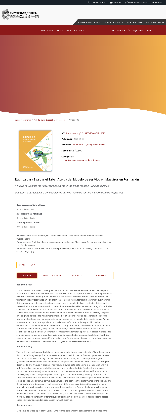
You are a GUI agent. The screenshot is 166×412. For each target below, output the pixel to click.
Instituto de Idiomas (154, 22)
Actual (50, 30)
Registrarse (138, 30)
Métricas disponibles (52, 275)
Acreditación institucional (85, 22)
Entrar (148, 30)
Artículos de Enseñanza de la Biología (82, 160)
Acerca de (78, 30)
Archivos (59, 30)
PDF (23, 265)
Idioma (120, 30)
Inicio (42, 30)
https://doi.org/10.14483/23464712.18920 (85, 133)
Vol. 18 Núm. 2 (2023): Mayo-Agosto (49, 120)
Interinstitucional (133, 22)
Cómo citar (101, 275)
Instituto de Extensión (111, 22)
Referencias (77, 275)
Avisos (68, 30)
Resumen (27, 275)
